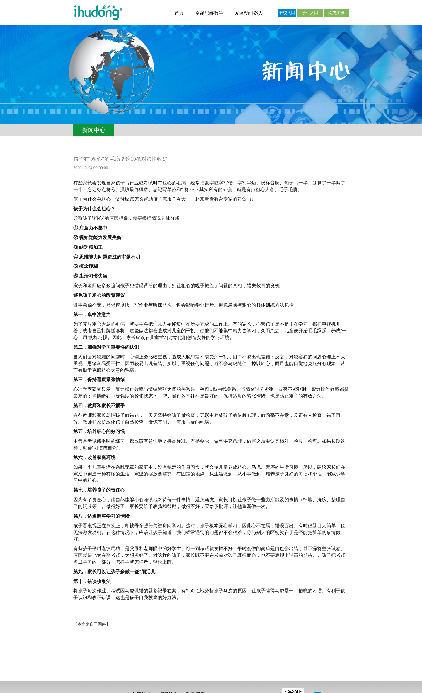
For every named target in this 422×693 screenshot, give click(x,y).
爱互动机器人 (249, 13)
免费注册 (336, 13)
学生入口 (310, 13)
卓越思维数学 (209, 13)
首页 (179, 13)
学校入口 (287, 13)
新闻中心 (94, 130)
